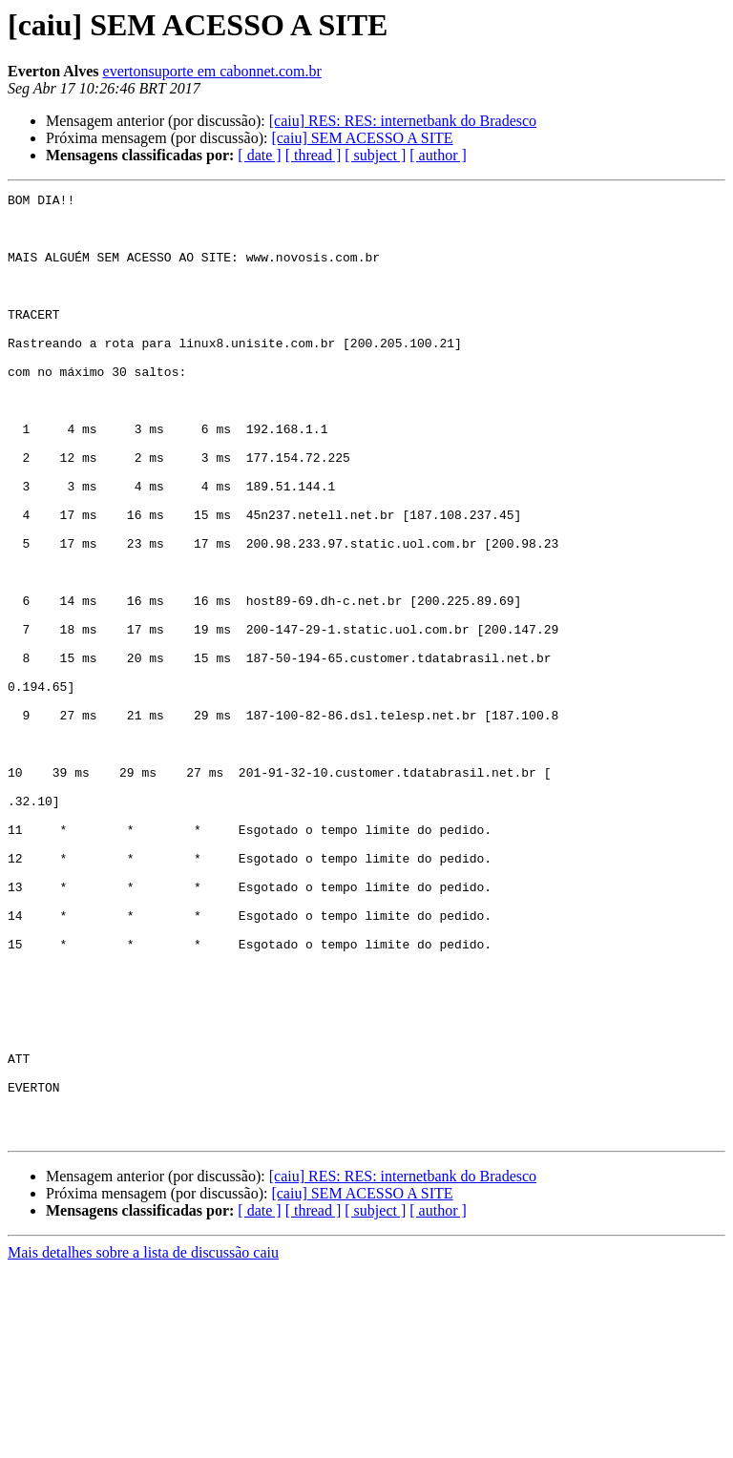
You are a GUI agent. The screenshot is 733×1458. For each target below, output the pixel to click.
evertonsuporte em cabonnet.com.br (212, 71)
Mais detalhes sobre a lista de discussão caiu (143, 1441)
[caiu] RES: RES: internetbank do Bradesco (402, 121)
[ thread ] (313, 155)
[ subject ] (375, 155)
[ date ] (259, 155)
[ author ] (438, 155)
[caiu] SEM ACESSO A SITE (361, 138)
